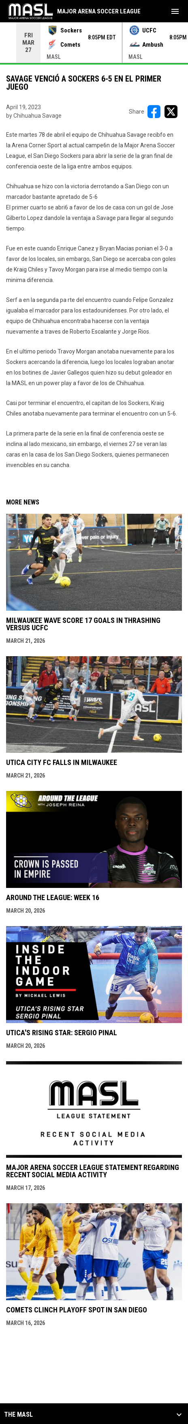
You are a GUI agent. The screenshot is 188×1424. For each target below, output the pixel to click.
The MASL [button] (18, 1414)
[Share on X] (170, 111)
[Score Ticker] (94, 42)
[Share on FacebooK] (153, 111)
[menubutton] (175, 11)
